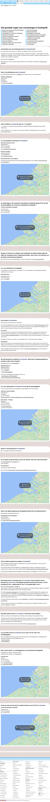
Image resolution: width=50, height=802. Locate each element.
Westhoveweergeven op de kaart (25, 485)
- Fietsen (14, 790)
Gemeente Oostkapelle (32, 42)
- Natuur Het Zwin (42, 787)
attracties (11, 586)
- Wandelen (15, 792)
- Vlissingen (40, 777)
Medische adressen (29, 773)
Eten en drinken (16, 797)
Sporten (14, 787)
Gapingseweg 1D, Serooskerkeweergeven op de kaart (25, 177)
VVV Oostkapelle (30, 44)
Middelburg (19, 74)
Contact (40, 795)
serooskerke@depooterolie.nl (9, 149)
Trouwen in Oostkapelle (32, 39)
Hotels (1, 782)
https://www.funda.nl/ (39, 259)
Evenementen (41, 0)
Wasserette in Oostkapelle (8, 34)
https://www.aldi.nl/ (5, 640)
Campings (2, 780)
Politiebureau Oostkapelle (7, 31)
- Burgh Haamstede (29, 793)
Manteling (27, 763)
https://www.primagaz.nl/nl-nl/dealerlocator (10, 377)
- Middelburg (41, 778)
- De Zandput (2, 788)
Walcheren (40, 761)
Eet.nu (14, 604)
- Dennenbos (2, 790)
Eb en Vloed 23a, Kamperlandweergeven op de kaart (25, 535)
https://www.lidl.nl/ (5, 641)
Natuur (14, 783)
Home (1, 761)
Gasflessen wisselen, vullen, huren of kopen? (11, 42)
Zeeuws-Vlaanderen (42, 780)
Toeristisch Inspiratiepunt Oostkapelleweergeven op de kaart (25, 227)
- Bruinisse (27, 788)
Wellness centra (16, 780)
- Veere (39, 763)
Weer (21, 3)
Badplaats (2, 765)
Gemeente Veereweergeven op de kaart (25, 679)
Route (26, 770)
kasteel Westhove (7, 461)
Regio (18, 3)
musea (16, 586)
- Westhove (2, 795)
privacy (15, 800)
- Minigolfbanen (16, 778)
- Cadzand (40, 785)
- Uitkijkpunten (16, 770)
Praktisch (46, 0)
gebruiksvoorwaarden (10, 800)
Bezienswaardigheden (17, 765)
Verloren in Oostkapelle (7, 41)
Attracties (15, 771)
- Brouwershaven (29, 787)
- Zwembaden (16, 788)
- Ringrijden (27, 766)
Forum (26, 775)
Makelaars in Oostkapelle (7, 38)
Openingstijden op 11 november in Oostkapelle (12, 33)
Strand (31, 0)
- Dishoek (40, 775)
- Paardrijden (15, 793)
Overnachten (26, 0)
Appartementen (3, 773)
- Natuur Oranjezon (42, 765)
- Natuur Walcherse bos (43, 773)
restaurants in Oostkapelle (11, 592)
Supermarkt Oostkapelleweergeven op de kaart (25, 423)
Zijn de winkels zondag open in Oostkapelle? (36, 34)
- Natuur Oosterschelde (30, 792)
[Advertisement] (25, 16)
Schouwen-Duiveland (29, 783)
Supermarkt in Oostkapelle (8, 44)
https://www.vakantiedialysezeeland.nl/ (11, 520)
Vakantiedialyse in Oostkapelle (33, 33)
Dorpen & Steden (16, 782)
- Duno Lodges (3, 776)
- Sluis (39, 783)
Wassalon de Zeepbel (7, 156)
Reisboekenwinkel (29, 777)
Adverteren (40, 790)
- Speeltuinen (15, 773)
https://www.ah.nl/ (7, 406)
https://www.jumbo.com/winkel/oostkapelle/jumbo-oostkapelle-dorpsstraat (17, 397)
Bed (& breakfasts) (4, 778)
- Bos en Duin (3, 785)
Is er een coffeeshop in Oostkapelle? (10, 39)
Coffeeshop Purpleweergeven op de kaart (25, 294)
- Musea (14, 766)
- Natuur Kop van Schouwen (29, 796)
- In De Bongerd (3, 793)
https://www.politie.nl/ (8, 83)
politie (43, 326)
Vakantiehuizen (3, 783)
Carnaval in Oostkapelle (32, 30)
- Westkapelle (41, 770)
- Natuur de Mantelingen (43, 766)
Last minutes (3, 797)
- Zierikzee (27, 790)
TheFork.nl (7, 604)
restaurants (11, 582)
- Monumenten (16, 768)
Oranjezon (27, 761)
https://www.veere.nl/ (40, 325)
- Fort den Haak (3, 792)
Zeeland (27, 782)
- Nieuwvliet (40, 782)
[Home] (18, 1)
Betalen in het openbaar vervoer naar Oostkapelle (12, 30)
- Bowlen (14, 777)
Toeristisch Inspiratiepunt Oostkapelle (10, 36)
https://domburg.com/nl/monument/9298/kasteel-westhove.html (22, 470)
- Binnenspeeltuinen (17, 775)
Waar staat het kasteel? (32, 31)
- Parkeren (27, 771)
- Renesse (27, 785)
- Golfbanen (15, 795)
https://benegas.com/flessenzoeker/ (9, 376)
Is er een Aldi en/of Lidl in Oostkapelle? (35, 41)
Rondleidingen (16, 785)
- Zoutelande (41, 771)
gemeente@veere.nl (8, 662)
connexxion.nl (11, 59)
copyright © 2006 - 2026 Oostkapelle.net (23, 800)
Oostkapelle (21, 0)
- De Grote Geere (3, 775)
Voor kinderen (3, 768)
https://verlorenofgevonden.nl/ (13, 335)
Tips (1, 766)
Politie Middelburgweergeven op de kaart (25, 98)
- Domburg (40, 768)
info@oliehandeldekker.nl (7, 372)
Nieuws (27, 778)
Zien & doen (35, 0)
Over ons (40, 792)
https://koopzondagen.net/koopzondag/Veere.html (37, 569)
